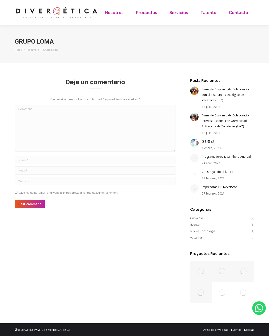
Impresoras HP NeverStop (219, 187)
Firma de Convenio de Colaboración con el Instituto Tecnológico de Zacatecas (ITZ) (226, 94)
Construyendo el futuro (217, 172)
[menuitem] (114, 12)
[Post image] (194, 91)
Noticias (249, 330)
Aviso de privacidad (215, 330)
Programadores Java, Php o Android (226, 157)
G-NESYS (208, 141)
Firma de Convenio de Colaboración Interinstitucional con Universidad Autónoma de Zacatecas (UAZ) (226, 120)
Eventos (236, 330)
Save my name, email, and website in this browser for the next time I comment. (68, 193)
